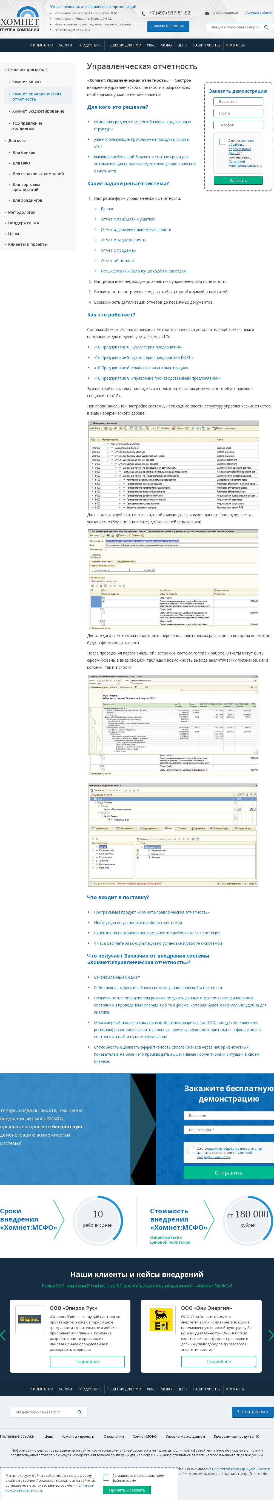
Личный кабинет (259, 12)
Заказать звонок (168, 25)
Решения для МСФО (27, 69)
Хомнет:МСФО (26, 81)
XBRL (151, 45)
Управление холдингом (185, 1436)
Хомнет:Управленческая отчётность (36, 96)
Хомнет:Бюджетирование (38, 111)
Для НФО (21, 163)
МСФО (166, 45)
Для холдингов (27, 200)
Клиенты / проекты (78, 1436)
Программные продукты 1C (236, 1436)
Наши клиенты (207, 45)
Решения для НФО (124, 45)
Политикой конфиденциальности (245, 163)
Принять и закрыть (127, 1490)
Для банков (24, 152)
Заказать (238, 180)
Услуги (65, 45)
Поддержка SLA (23, 222)
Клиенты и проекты (28, 244)
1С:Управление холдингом (27, 126)
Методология (21, 212)
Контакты (235, 45)
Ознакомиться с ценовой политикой (170, 1240)
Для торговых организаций (26, 187)
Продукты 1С (90, 45)
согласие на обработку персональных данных (241, 146)
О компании (41, 45)
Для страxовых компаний (38, 173)
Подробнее (87, 1361)
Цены (182, 45)
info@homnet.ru (225, 12)
